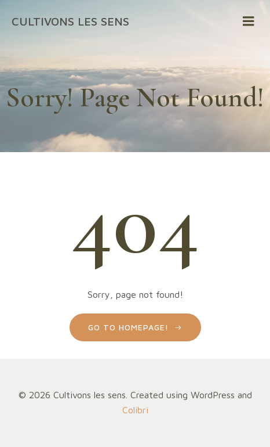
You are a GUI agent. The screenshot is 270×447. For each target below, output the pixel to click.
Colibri (135, 410)
